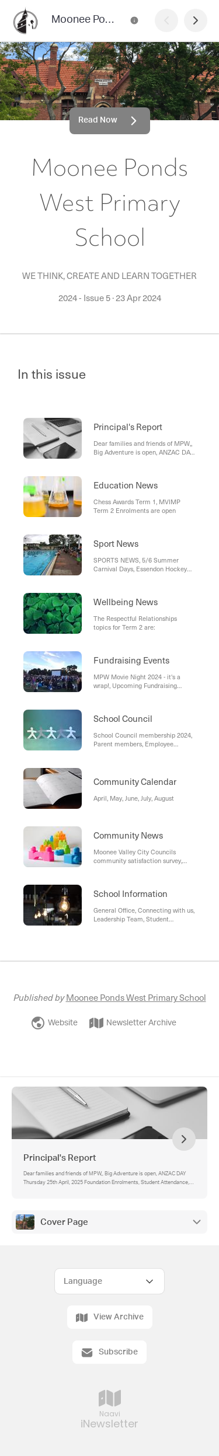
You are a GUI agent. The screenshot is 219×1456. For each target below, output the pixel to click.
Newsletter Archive (132, 1023)
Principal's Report (59, 1158)
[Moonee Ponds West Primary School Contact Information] (134, 20)
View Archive (110, 1318)
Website (54, 1023)
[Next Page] (195, 20)
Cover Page (64, 1222)
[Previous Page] (166, 20)
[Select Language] (109, 1281)
